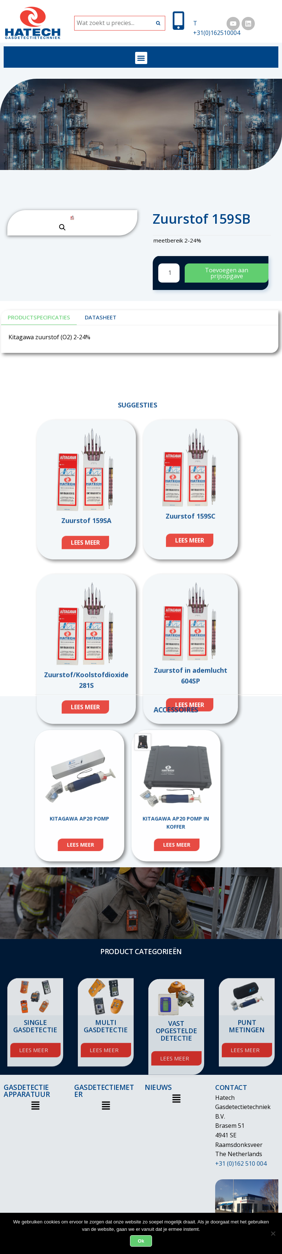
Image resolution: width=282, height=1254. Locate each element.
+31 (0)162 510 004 (241, 1163)
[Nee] (272, 1233)
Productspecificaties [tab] (39, 317)
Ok (141, 1241)
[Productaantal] (169, 273)
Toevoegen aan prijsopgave (226, 273)
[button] (141, 58)
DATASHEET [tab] (100, 317)
